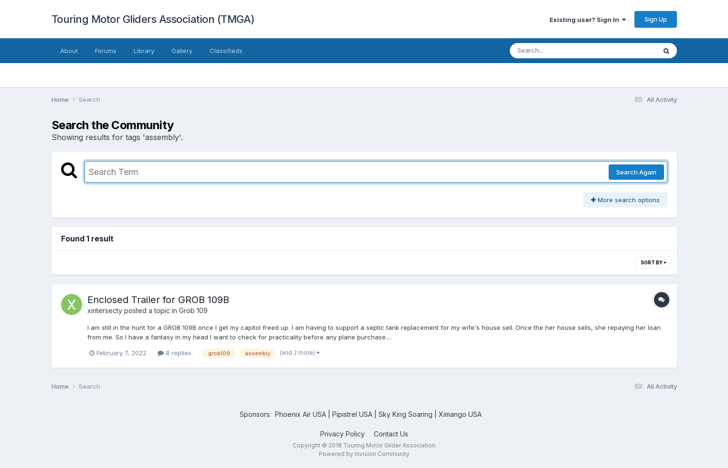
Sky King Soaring (406, 414)
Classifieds (226, 50)
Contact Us (391, 434)
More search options (625, 200)
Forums (105, 50)
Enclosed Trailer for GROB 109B (158, 299)
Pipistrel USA (353, 414)
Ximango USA (460, 414)
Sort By (653, 262)
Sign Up (655, 19)
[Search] (557, 50)
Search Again (636, 172)
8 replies (174, 353)
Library (144, 50)
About (69, 50)
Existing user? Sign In (587, 19)
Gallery (181, 50)
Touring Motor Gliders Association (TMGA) (153, 19)
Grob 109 (193, 310)
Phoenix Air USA (300, 414)
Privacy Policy (342, 434)
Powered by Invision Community (364, 453)
